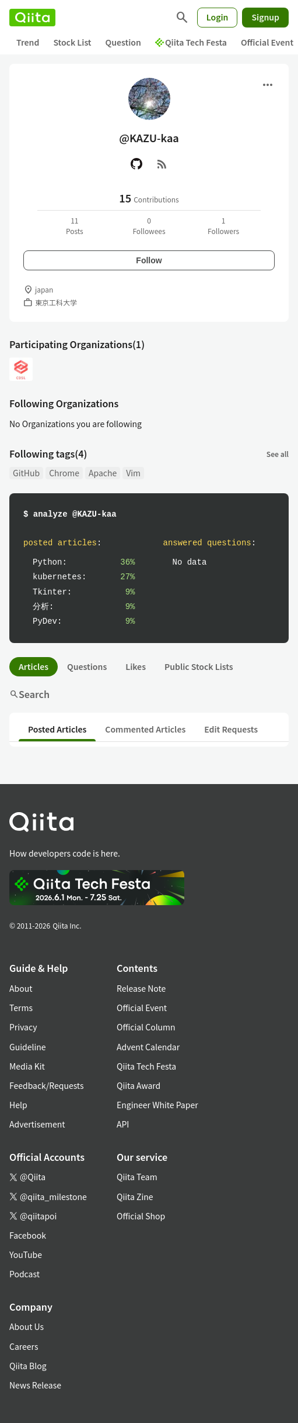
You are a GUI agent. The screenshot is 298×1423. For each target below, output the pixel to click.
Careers (23, 1346)
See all (278, 454)
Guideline (27, 1047)
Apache (103, 473)
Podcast (24, 1274)
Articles (33, 666)
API (123, 1124)
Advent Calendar (148, 1047)
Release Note (141, 988)
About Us (26, 1326)
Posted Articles (57, 729)
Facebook (27, 1235)
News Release (35, 1385)
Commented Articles (145, 729)
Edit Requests (231, 729)
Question (123, 42)
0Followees (148, 225)
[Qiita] (32, 17)
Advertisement (37, 1124)
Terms (21, 1007)
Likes (135, 666)
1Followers (223, 225)
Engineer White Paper (157, 1105)
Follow (149, 260)
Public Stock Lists (198, 666)
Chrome (64, 473)
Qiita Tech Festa (191, 42)
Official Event (142, 1007)
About (20, 988)
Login (217, 17)
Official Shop (141, 1216)
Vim (133, 473)
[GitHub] (136, 164)
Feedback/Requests (46, 1085)
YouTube (25, 1254)
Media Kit (27, 1066)
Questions (87, 666)
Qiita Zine (135, 1196)
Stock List (72, 42)
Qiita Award (138, 1085)
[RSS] (162, 164)
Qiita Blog (28, 1366)
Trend (27, 42)
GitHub (26, 473)
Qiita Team (137, 1177)
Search (29, 694)
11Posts (74, 225)
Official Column (146, 1027)
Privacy (23, 1027)
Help (18, 1105)
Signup (265, 17)
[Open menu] (267, 85)
